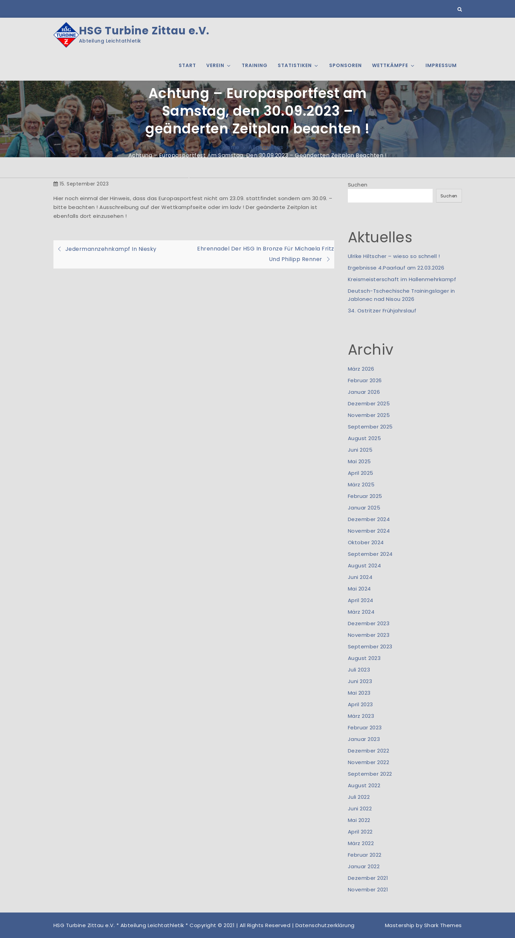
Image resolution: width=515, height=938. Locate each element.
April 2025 (360, 472)
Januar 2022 (364, 866)
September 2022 (370, 773)
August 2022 (364, 785)
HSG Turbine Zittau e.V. (144, 30)
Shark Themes (443, 925)
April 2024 (360, 600)
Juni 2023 (360, 681)
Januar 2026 (364, 391)
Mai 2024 (359, 588)
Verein (218, 65)
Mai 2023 (359, 692)
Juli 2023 (359, 669)
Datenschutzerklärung (325, 925)
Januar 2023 (364, 739)
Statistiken (298, 65)
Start (187, 65)
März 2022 (361, 843)
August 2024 (364, 565)
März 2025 (361, 484)
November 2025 (369, 415)
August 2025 (364, 438)
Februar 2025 (365, 496)
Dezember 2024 (369, 519)
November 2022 (368, 762)
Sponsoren (345, 65)
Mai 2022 (359, 820)
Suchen (358, 184)
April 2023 (360, 704)
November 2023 (369, 634)
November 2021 (368, 889)
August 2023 (364, 658)
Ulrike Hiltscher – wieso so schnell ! (394, 256)
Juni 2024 (360, 577)
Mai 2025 (359, 461)
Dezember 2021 (368, 878)
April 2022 (360, 831)
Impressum (441, 65)
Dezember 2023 (369, 623)
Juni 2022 (360, 808)
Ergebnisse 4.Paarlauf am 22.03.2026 (396, 267)
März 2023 (361, 715)
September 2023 (370, 646)
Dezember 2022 (368, 750)
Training (255, 65)
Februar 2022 (365, 854)
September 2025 (370, 426)
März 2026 (361, 368)
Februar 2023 (365, 727)
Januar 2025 (364, 507)
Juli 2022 (359, 796)
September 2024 (370, 553)
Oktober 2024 (366, 542)
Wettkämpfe (393, 65)
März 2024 (361, 611)
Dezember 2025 (369, 403)
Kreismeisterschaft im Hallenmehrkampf (402, 279)
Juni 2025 (360, 449)
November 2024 (369, 530)
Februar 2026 (365, 380)
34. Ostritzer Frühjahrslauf (382, 310)
